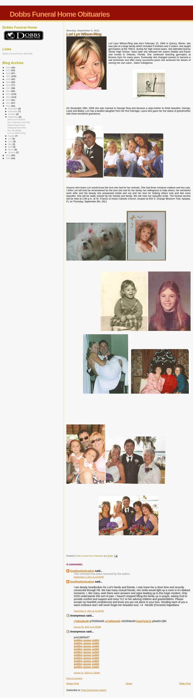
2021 (8, 76)
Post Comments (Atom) (93, 690)
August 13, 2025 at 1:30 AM (87, 673)
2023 (8, 70)
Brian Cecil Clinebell (16, 119)
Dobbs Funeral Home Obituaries (60, 14)
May (10, 144)
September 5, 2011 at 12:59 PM (89, 611)
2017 (8, 88)
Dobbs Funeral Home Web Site (17, 53)
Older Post (185, 683)
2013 (8, 100)
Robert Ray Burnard (16, 125)
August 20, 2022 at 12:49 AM (87, 627)
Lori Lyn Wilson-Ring (16, 133)
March (11, 149)
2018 (8, 85)
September (13, 117)
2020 (8, 79)
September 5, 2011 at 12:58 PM (89, 577)
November (13, 111)
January (12, 152)
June (10, 141)
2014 (8, 97)
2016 (8, 91)
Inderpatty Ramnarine (16, 128)
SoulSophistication (82, 570)
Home (129, 683)
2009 (8, 158)
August (11, 136)
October (12, 114)
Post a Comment (74, 678)
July (10, 139)
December (13, 108)
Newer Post (72, 683)
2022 (8, 73)
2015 (8, 94)
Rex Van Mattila (14, 130)
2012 (8, 103)
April (10, 147)
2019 (8, 82)
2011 (8, 106)
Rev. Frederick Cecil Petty (18, 122)
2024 (8, 67)
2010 (8, 155)
